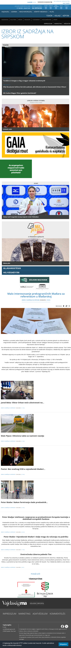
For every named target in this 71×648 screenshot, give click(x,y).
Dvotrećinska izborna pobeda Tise (35, 554)
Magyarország (25, 12)
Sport (55, 19)
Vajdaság (5, 12)
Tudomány (36, 19)
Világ (52, 12)
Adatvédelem (40, 613)
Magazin (27, 19)
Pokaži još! (35, 574)
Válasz (58, 16)
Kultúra (13, 19)
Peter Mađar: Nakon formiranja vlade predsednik (24, 502)
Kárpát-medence (40, 12)
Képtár (66, 16)
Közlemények (46, 19)
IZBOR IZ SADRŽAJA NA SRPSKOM (30, 300)
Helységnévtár (11, 272)
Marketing (58, 23)
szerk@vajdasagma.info (9, 629)
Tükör (51, 16)
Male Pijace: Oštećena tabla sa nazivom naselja (22, 436)
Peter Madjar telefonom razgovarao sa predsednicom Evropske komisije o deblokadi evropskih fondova (36, 518)
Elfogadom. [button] (63, 644)
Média (20, 19)
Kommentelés (57, 613)
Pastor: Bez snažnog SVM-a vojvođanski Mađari (23, 469)
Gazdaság (4, 19)
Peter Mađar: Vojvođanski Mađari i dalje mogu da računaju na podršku (36, 536)
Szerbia (14, 12)
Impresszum (48, 23)
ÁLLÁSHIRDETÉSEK (12, 268)
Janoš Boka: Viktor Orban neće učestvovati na (22, 402)
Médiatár (67, 23)
